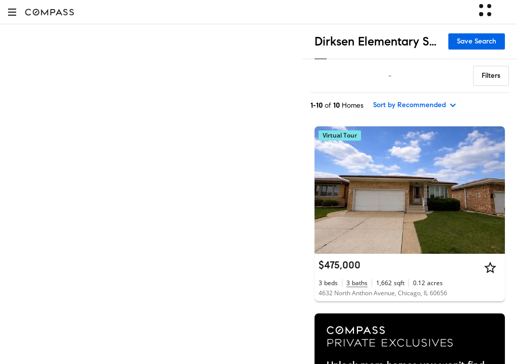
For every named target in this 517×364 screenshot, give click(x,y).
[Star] (490, 267)
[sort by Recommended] (415, 105)
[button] (12, 12)
